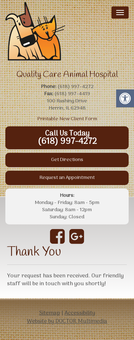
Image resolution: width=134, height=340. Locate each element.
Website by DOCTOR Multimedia (67, 321)
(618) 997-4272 (67, 142)
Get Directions (67, 160)
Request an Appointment (67, 178)
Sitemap (49, 313)
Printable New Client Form (67, 119)
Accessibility (80, 313)
